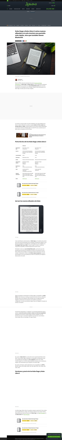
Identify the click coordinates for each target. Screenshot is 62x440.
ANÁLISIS (10, 8)
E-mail (26, 41)
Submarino (49, 25)
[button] (20, 79)
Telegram (50, 8)
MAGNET (33, 8)
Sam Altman (22, 25)
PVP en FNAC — (25, 185)
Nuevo (52, 5)
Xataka (31, 4)
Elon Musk (26, 25)
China (14, 25)
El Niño (30, 25)
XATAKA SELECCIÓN (17, 8)
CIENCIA (23, 8)
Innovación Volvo (33, 11)
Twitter (54, 8)
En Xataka (30, 133)
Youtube (53, 8)
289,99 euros (42, 413)
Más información (37, 439)
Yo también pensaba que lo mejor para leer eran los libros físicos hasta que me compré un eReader (37, 135)
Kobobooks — (34, 185)
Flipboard (24, 41)
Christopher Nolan (43, 25)
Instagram (51, 8)
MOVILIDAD (28, 8)
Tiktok (48, 8)
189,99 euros (26, 414)
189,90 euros (37, 178)
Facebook (22, 41)
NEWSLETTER (38, 8)
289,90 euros (25, 178)
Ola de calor (33, 25)
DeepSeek (17, 25)
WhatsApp (47, 8)
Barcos (39, 25)
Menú (9, 5)
